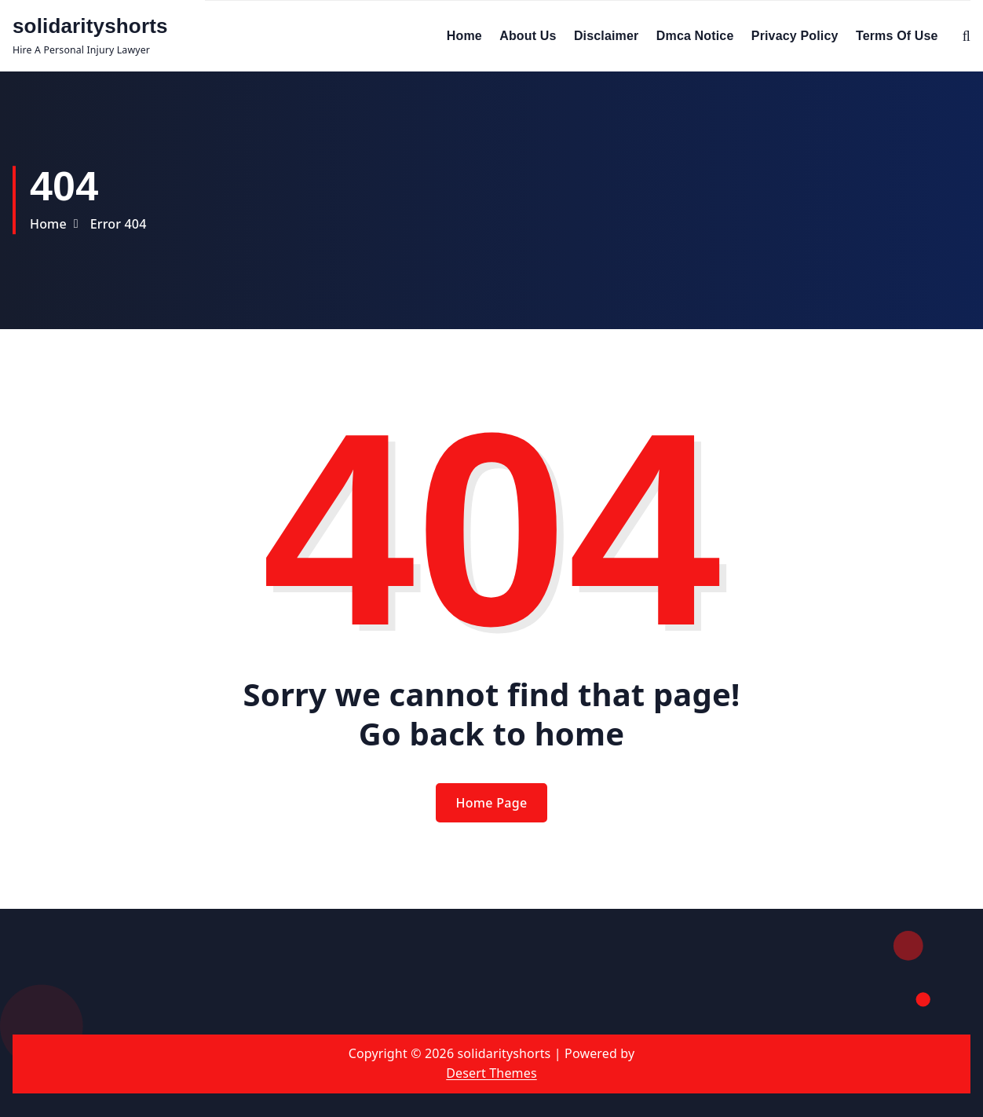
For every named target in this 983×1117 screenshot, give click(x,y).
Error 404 (118, 224)
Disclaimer (606, 35)
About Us (527, 35)
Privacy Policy (795, 35)
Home (464, 35)
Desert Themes (491, 1073)
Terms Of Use (897, 35)
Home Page (492, 802)
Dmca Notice (695, 35)
